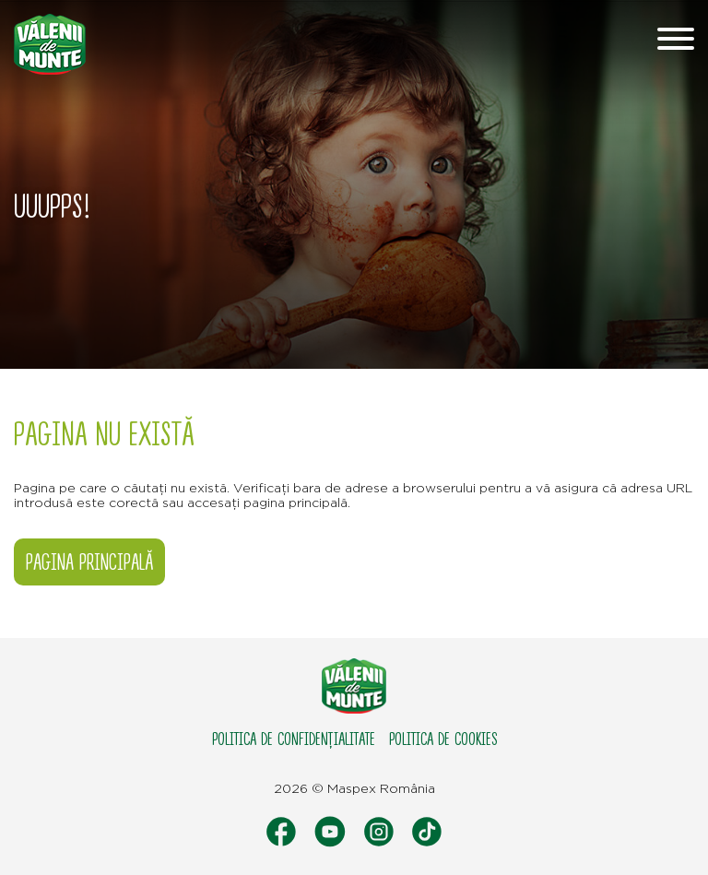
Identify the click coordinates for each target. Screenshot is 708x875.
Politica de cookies (443, 739)
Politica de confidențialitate (293, 739)
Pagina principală (89, 563)
